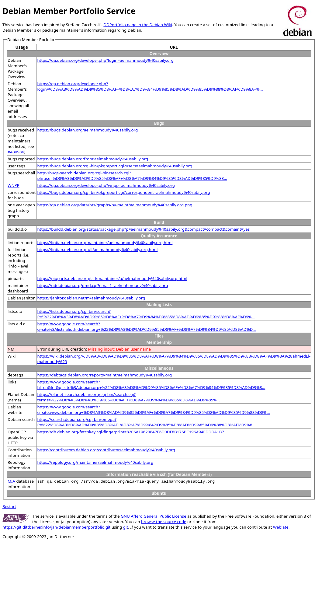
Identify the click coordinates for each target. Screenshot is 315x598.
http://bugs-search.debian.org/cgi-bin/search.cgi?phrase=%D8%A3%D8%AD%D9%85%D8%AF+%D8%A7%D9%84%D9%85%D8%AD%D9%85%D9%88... (132, 175)
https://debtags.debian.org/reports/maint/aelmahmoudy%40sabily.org (104, 375)
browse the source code (163, 521)
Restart (9, 506)
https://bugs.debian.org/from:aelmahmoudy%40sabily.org (92, 159)
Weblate (281, 527)
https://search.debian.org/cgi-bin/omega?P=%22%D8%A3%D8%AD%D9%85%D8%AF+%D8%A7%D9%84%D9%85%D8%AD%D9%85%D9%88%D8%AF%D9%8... (146, 422)
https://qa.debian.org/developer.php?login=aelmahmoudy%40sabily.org (105, 60)
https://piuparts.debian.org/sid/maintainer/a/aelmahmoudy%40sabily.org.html (112, 278)
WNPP (13, 185)
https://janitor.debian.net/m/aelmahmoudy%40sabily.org (91, 298)
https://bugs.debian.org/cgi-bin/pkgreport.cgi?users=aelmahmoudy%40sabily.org (114, 166)
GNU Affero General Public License (153, 516)
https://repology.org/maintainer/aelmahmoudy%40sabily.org (95, 462)
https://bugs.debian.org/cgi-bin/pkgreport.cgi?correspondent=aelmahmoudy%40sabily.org (123, 192)
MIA (11, 481)
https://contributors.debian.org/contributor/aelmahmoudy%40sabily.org (106, 450)
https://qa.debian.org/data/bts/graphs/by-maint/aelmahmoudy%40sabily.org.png (114, 205)
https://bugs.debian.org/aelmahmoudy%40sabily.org (87, 130)
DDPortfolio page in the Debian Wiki (137, 24)
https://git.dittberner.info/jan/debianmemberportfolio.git (56, 527)
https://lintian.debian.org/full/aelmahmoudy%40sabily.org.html (97, 249)
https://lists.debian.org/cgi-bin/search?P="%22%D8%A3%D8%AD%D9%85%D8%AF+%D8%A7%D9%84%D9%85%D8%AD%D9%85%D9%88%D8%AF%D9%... (146, 314)
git (125, 527)
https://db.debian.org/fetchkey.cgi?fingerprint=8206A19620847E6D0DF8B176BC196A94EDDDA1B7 (130, 432)
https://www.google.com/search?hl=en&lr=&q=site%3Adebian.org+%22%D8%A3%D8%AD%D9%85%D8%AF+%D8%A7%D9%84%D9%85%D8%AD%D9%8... (151, 384)
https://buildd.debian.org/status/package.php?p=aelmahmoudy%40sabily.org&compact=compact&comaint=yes (143, 229)
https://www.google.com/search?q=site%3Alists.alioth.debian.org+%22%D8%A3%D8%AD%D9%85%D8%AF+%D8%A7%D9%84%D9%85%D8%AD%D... (146, 326)
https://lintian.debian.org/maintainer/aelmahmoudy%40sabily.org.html (104, 242)
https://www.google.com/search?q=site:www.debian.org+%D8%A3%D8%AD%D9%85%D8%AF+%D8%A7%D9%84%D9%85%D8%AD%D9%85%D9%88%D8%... (153, 409)
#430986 (16, 152)
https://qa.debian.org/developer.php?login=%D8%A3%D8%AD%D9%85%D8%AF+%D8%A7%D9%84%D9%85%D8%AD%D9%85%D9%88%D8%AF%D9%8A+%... (150, 86)
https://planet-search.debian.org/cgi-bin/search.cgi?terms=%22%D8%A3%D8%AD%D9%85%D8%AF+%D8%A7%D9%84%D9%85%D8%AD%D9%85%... (128, 397)
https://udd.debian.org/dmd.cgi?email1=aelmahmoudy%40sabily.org (102, 285)
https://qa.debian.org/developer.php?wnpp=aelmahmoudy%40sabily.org (106, 185)
